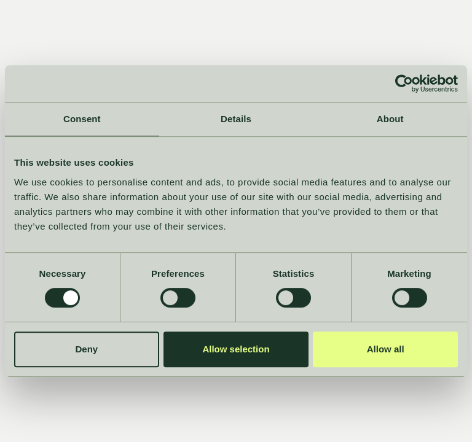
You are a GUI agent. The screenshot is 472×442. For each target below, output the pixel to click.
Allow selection (235, 349)
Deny (86, 349)
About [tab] (390, 119)
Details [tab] (236, 119)
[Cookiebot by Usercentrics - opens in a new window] (404, 83)
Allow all (385, 349)
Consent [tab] (82, 119)
